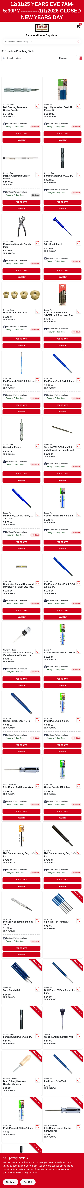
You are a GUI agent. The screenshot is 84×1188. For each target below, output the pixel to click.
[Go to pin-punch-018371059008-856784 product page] (63, 1073)
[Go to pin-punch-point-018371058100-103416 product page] (22, 587)
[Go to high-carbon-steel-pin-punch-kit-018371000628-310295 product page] (63, 110)
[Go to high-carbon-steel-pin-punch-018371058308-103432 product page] (63, 450)
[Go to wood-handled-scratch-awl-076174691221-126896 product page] (63, 1027)
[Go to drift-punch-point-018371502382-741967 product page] (63, 982)
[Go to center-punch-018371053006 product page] (63, 788)
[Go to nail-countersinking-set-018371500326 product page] (63, 856)
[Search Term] (42, 41)
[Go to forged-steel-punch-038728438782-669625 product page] (22, 1027)
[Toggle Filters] (80, 58)
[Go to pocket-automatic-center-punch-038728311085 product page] (22, 178)
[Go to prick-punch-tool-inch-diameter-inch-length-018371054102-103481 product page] (63, 722)
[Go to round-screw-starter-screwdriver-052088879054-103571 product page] (63, 1120)
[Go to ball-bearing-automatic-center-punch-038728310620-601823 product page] (22, 110)
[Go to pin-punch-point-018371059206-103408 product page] (22, 518)
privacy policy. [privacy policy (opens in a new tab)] (26, 1169)
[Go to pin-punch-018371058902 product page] (63, 382)
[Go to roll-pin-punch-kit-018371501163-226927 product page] (63, 924)
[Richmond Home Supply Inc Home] (42, 28)
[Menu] (6, 28)
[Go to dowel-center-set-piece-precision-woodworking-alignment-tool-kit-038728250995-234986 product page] (22, 315)
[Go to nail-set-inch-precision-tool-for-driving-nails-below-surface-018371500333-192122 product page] (22, 924)
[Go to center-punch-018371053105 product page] (63, 655)
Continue (10, 1182)
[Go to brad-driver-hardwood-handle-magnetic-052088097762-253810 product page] (22, 1073)
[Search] (78, 41)
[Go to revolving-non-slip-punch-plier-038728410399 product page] (22, 247)
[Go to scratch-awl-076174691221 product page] (63, 247)
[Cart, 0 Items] (78, 26)
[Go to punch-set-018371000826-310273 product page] (22, 982)
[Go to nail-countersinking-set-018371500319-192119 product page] (22, 856)
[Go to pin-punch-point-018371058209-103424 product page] (63, 587)
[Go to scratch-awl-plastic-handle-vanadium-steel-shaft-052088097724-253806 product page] (22, 655)
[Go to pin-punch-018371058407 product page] (22, 382)
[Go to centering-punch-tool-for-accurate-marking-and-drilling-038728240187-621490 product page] (22, 450)
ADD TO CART (21, 134)
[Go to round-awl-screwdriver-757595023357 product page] (22, 788)
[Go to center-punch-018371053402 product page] (63, 518)
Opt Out (28, 1182)
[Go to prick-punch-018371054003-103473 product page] (22, 1120)
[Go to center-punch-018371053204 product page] (22, 722)
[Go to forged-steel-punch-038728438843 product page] (63, 178)
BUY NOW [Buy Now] (21, 140)
